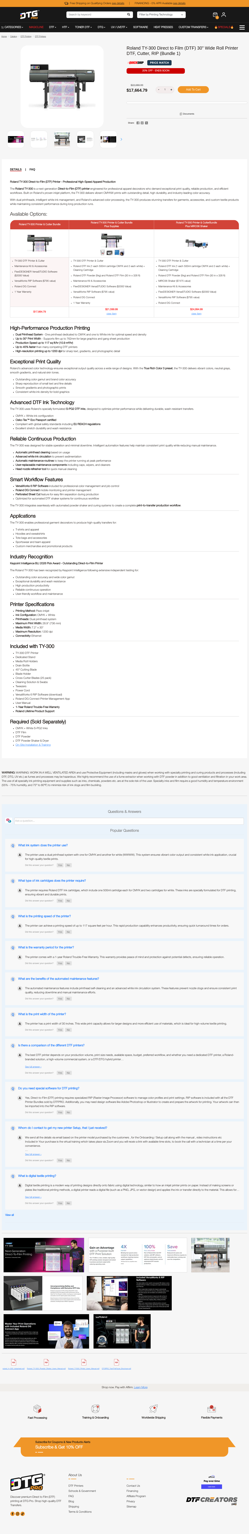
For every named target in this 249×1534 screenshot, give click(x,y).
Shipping (73, 1507)
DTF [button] (51, 27)
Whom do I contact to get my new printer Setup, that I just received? (62, 1128)
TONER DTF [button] (82, 27)
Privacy (131, 1501)
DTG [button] (100, 27)
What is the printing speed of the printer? (44, 916)
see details (118, 3)
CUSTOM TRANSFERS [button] (192, 27)
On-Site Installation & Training (33, 745)
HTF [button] (64, 27)
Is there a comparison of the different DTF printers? (51, 1045)
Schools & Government (82, 1491)
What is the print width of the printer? (42, 1014)
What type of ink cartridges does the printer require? (52, 880)
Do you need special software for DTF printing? (48, 1088)
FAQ (32, 169)
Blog (71, 1501)
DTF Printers (75, 1486)
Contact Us (133, 1486)
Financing (132, 1491)
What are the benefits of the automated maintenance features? (58, 979)
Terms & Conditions (80, 1512)
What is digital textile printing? (37, 1176)
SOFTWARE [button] (140, 27)
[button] (121, 139)
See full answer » (33, 1067)
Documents (188, 114)
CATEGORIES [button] (11, 27)
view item (112, 314)
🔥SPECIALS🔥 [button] (224, 27)
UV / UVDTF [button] (118, 27)
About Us (75, 1475)
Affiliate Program (136, 1496)
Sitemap (131, 1507)
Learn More (140, 1387)
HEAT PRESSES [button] (163, 27)
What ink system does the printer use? (43, 845)
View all (9, 1215)
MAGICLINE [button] (36, 27)
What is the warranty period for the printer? (46, 947)
